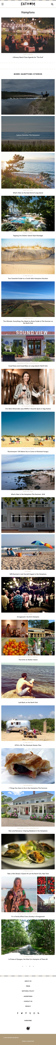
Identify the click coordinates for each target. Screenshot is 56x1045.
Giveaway (28, 571)
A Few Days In (28, 276)
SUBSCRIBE (28, 1020)
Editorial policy (28, 991)
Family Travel (28, 233)
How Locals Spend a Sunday (28, 657)
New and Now (28, 190)
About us (28, 981)
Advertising (28, 996)
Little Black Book (28, 406)
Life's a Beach (28, 54)
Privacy (28, 1006)
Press (28, 986)
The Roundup (28, 785)
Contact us (28, 1001)
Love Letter (28, 614)
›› (33, 966)
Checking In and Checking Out (28, 363)
